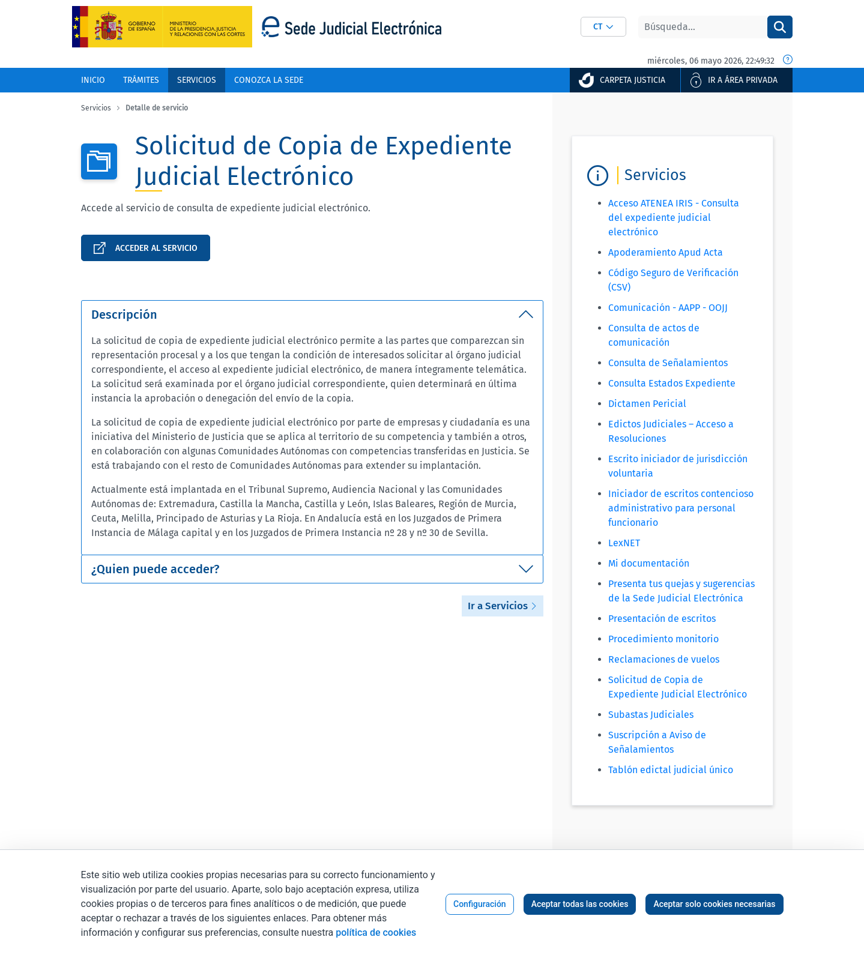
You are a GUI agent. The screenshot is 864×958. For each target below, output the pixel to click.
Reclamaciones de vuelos (663, 659)
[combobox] (603, 27)
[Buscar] (702, 27)
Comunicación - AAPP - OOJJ (668, 307)
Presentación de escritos (662, 618)
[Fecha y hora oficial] (788, 60)
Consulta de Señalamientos (668, 363)
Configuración (479, 904)
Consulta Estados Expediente (672, 383)
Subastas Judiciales (650, 714)
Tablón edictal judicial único (670, 770)
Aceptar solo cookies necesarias (714, 904)
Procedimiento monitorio (663, 639)
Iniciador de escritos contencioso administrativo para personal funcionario (681, 508)
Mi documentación (648, 563)
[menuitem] (93, 80)
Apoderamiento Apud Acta (665, 252)
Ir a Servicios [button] (502, 606)
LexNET (624, 543)
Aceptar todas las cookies (580, 904)
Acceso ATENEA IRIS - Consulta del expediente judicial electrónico (673, 217)
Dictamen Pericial (647, 403)
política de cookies (376, 932)
